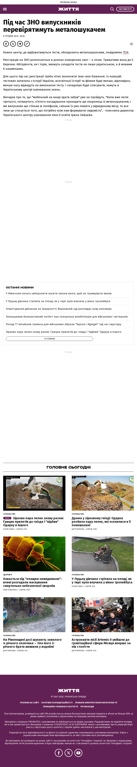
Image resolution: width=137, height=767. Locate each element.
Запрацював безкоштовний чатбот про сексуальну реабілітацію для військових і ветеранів (67, 316)
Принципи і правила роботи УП (60, 706)
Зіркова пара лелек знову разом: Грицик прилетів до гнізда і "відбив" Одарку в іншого (63, 332)
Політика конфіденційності (57, 702)
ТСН (125, 52)
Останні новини (20, 287)
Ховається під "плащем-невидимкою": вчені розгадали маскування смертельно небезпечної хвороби (32, 582)
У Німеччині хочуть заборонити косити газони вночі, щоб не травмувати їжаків (59, 293)
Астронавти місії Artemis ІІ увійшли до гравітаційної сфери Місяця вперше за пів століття (101, 643)
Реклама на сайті (29, 702)
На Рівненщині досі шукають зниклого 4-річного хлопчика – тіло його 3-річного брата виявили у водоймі (32, 643)
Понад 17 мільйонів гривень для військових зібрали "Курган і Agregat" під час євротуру (63, 324)
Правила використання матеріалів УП (96, 702)
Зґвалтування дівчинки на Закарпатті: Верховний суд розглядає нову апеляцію (59, 309)
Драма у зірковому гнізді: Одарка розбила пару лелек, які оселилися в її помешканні (101, 521)
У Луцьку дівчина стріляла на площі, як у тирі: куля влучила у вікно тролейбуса (58, 301)
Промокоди (87, 706)
